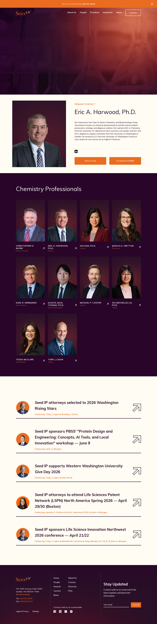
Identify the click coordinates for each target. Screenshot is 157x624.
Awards (57, 586)
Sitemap (35, 611)
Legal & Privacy (22, 611)
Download (125, 160)
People (56, 582)
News (56, 595)
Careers (57, 590)
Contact (133, 13)
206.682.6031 (26, 601)
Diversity (72, 586)
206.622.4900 (26, 598)
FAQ (70, 590)
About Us (72, 578)
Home (56, 578)
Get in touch (90, 161)
